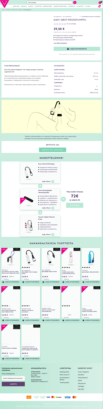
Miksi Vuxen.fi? (65, 375)
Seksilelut (81, 375)
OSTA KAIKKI (74, 205)
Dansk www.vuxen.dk (80, 406)
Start (3, 9)
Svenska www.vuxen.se (32, 406)
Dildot (80, 380)
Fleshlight (81, 386)
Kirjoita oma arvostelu (52, 150)
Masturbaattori (83, 377)
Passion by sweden (17, 9)
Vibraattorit (82, 383)
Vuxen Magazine (83, 372)
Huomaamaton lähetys (64, 379)
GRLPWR (81, 389)
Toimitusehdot (64, 382)
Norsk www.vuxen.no (64, 406)
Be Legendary (67, 16)
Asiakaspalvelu (64, 372)
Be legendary (27, 9)
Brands (8, 9)
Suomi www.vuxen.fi (48, 406)
